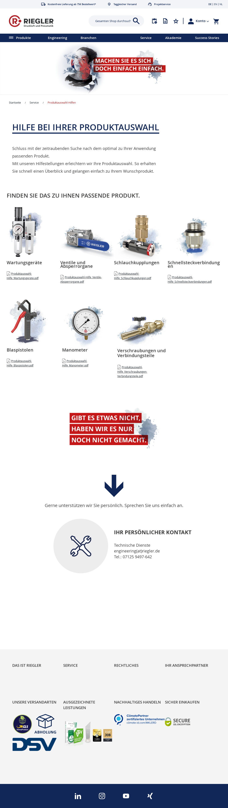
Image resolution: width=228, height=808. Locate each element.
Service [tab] (70, 665)
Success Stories (207, 37)
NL (221, 4)
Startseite (15, 102)
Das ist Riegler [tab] (26, 665)
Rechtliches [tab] (126, 665)
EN (215, 4)
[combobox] (113, 20)
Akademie (173, 37)
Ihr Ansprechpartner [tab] (186, 665)
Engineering (57, 37)
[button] (202, 21)
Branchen (88, 37)
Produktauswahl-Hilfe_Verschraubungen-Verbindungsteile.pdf (132, 371)
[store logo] (43, 21)
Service (146, 37)
